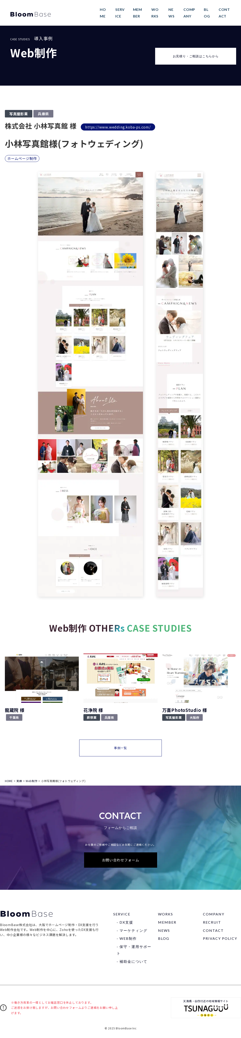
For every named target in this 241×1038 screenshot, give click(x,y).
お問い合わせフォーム (120, 860)
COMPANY (213, 915)
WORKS (165, 915)
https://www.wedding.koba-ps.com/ (118, 128)
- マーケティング (132, 931)
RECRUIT (212, 923)
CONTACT (213, 931)
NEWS (164, 931)
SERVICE (121, 915)
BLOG (163, 939)
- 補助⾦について (132, 962)
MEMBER (167, 923)
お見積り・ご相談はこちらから (196, 57)
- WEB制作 (127, 939)
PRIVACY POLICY (220, 939)
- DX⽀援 (125, 923)
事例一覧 (120, 749)
